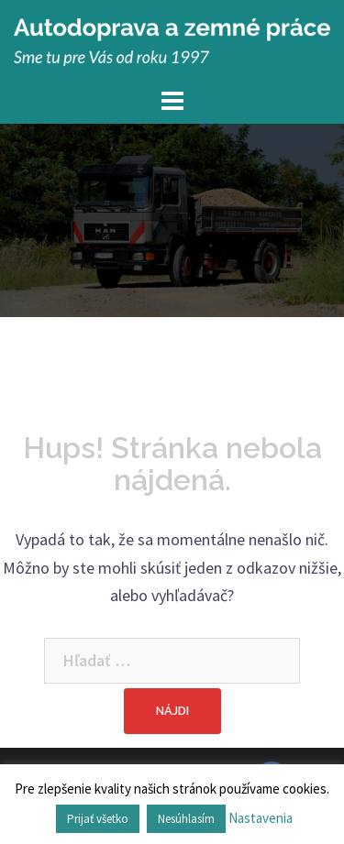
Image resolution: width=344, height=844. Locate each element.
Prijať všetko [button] (97, 819)
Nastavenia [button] (260, 818)
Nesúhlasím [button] (186, 819)
